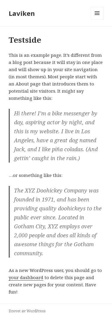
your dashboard (26, 277)
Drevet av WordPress (27, 311)
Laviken (22, 13)
